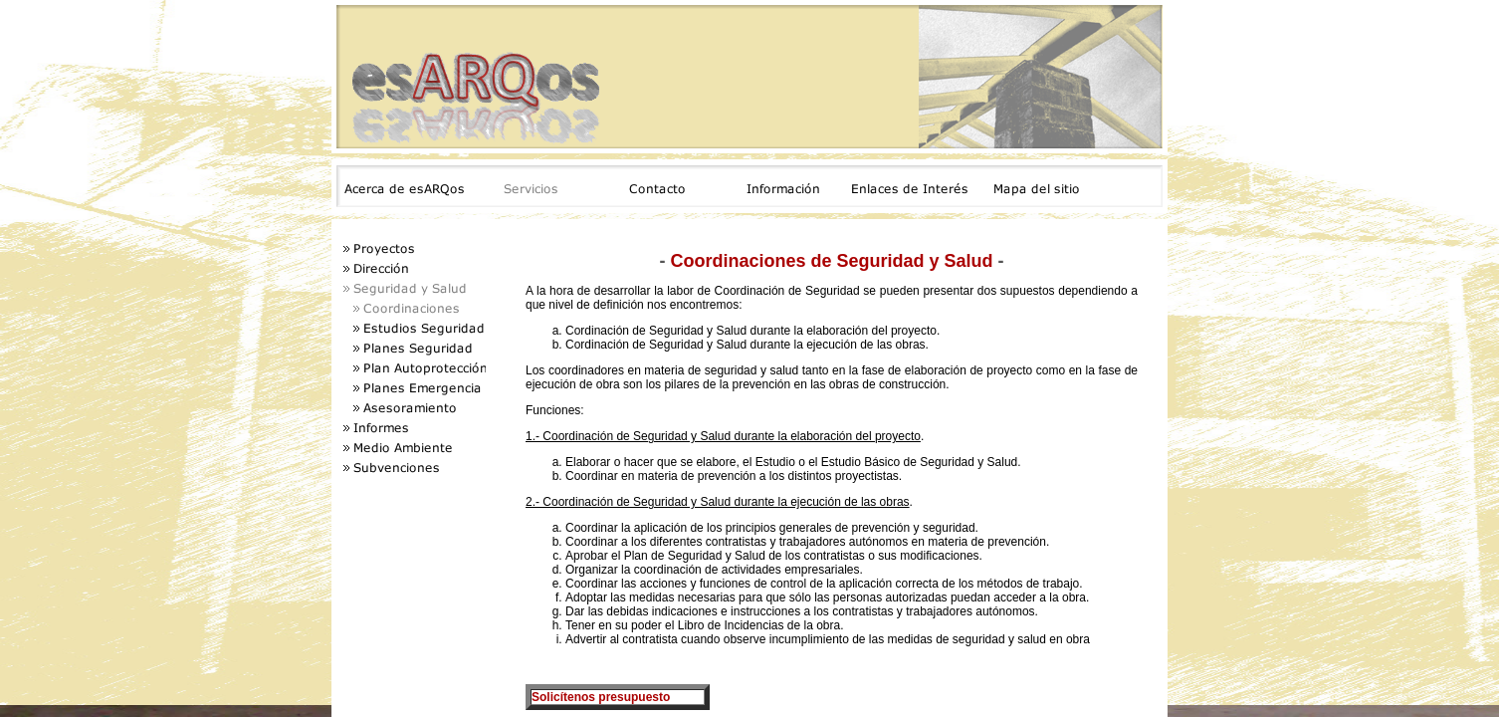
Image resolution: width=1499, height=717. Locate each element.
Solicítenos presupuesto (601, 697)
